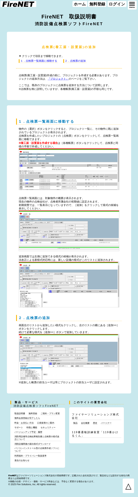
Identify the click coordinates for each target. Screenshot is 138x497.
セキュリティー (48, 427)
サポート (18, 427)
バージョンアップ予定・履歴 (28, 432)
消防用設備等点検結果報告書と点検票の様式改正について (36, 438)
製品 (75, 423)
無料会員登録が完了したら (27, 418)
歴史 (95, 423)
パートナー (106, 423)
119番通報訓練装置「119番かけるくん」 (95, 434)
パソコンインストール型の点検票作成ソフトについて (36, 449)
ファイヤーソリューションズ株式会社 (95, 416)
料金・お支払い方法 (24, 423)
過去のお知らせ (21, 460)
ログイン (117, 4)
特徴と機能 (31, 427)
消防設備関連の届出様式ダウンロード (32, 444)
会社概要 (85, 423)
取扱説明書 (19, 413)
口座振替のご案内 (45, 423)
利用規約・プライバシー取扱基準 (30, 456)
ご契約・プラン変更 (50, 413)
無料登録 (97, 4)
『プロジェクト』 (58, 78)
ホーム (80, 4)
